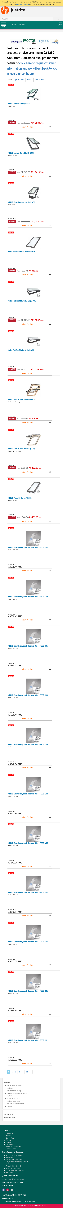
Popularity (39, 80)
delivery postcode (22, 4)
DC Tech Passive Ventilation (15, 1104)
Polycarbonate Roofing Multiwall (17, 1093)
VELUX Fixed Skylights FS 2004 (20, 498)
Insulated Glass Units (13, 1101)
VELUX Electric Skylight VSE (18, 104)
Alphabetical (19, 80)
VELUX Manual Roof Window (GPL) (21, 449)
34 (27, 1072)
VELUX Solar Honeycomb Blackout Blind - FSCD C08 (28, 695)
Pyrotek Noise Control (13, 1098)
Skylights (9, 1096)
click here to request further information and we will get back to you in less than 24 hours (32, 69)
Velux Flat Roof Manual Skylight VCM (22, 301)
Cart (60, 24)
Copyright (9, 1142)
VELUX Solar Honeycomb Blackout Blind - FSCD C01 (28, 547)
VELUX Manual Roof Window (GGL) (21, 399)
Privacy (8, 1140)
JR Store (31, 1206)
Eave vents (10, 1106)
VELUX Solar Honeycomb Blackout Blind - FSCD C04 (28, 597)
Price (29, 80)
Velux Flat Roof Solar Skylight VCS (21, 350)
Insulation (10, 1088)
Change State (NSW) (18, 24)
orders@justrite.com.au (16, 1179)
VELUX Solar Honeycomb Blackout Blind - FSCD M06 (28, 794)
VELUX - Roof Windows (14, 1085)
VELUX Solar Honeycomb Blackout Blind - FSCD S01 (28, 942)
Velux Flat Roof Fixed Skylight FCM (21, 252)
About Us (9, 1136)
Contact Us (9, 1134)
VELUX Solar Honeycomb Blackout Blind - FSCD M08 (28, 843)
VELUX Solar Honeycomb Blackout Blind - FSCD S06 (28, 991)
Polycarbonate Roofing (14, 1091)
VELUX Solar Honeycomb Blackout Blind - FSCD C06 (28, 646)
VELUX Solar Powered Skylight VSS (21, 202)
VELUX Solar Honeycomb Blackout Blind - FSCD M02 (28, 892)
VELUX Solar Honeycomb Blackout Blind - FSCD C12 (28, 1040)
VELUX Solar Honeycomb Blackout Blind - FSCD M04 (28, 745)
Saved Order (10, 1138)
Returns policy (11, 1149)
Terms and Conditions (13, 1147)
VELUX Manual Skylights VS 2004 (21, 153)
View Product (28, 127)
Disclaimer (9, 1144)
